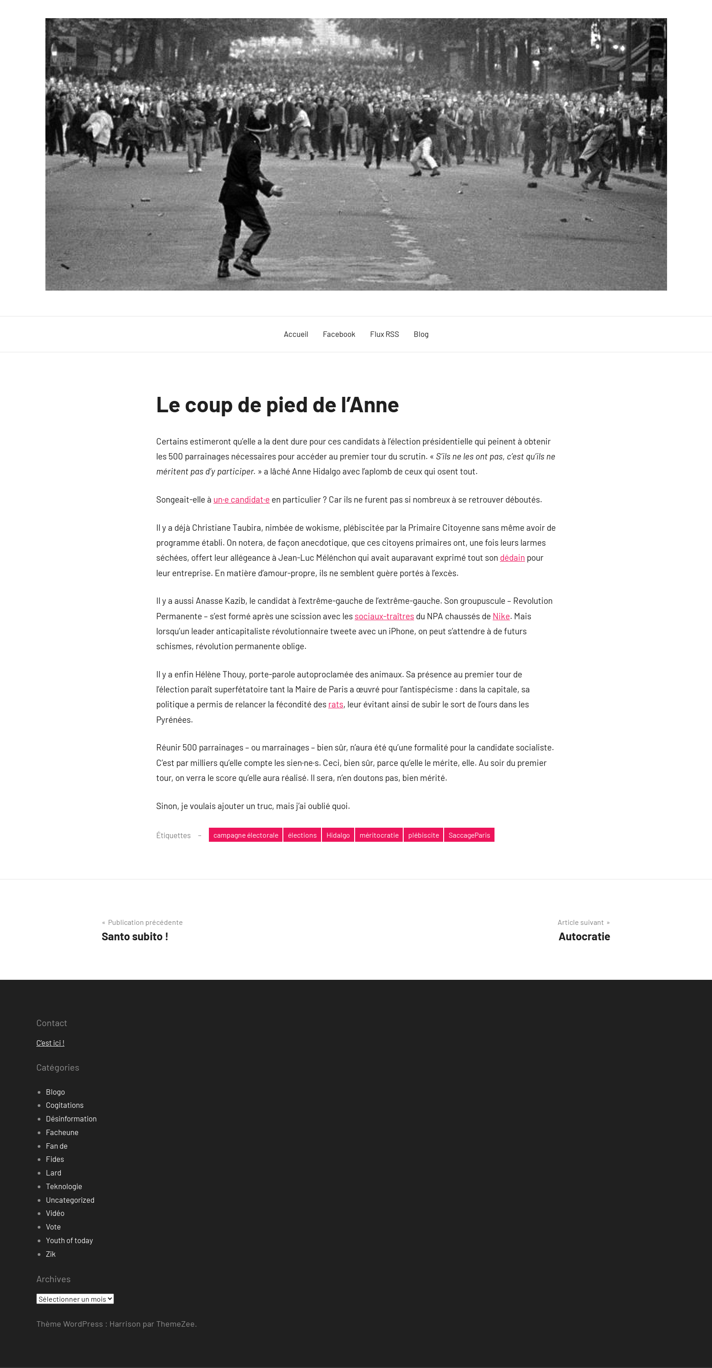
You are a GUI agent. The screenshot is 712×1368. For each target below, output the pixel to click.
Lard (53, 1173)
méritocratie (389, 835)
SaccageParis (486, 835)
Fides (55, 1160)
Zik (51, 1254)
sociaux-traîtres (384, 616)
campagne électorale (248, 835)
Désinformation (71, 1119)
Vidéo (55, 1214)
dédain (512, 557)
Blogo (55, 1092)
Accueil (296, 333)
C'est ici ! (50, 1043)
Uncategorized (70, 1200)
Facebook (339, 333)
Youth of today (69, 1240)
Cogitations (65, 1106)
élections (309, 835)
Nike (501, 616)
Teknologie (64, 1186)
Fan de (57, 1146)
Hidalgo (346, 835)
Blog (421, 333)
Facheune (62, 1132)
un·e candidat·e (241, 499)
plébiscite (437, 835)
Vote (53, 1227)
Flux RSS (384, 333)
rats (335, 704)
